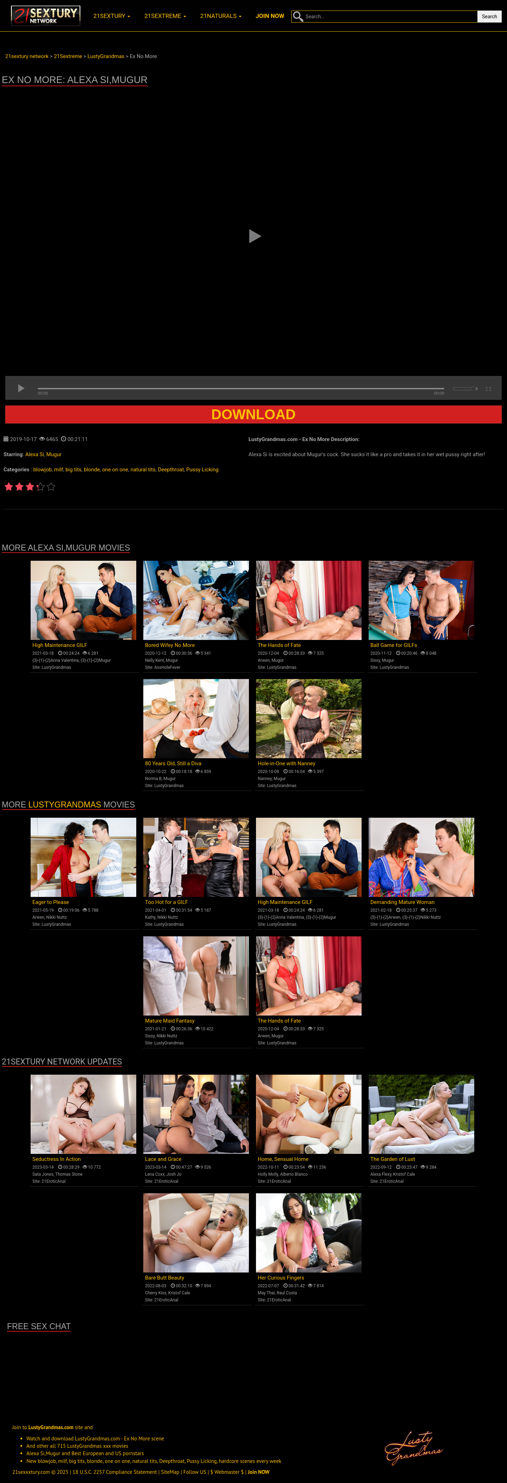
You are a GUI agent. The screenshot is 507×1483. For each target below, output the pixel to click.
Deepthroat (171, 469)
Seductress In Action (56, 1159)
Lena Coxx (154, 1174)
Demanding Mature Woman (402, 902)
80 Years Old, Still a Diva (173, 763)
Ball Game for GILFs (393, 645)
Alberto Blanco (294, 1174)
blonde (92, 469)
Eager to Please (50, 902)
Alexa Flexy (380, 1174)
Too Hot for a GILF (166, 902)
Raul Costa (287, 1292)
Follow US (194, 1472)
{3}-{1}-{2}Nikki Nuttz (421, 917)
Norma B (153, 778)
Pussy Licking (202, 469)
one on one (115, 469)
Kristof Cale (404, 1174)
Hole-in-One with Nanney (286, 763)
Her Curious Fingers (281, 1278)
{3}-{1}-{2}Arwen (385, 917)
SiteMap (170, 1472)
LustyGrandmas (56, 667)
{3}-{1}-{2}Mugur (96, 660)
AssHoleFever (167, 667)
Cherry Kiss (156, 1292)
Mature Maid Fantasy (170, 1021)
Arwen (264, 660)
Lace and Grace (163, 1159)
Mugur (54, 454)
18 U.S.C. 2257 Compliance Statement (115, 1472)
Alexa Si (34, 454)
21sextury (111, 15)
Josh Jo (174, 1174)
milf (58, 469)
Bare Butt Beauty (164, 1278)
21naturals (221, 15)
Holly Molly (268, 1174)
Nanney (265, 778)
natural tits (143, 469)
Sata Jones (43, 1174)
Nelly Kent (154, 660)
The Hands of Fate (279, 645)
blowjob (42, 469)
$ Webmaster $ (227, 1472)
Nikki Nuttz (56, 917)
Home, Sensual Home (283, 1159)
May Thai (266, 1292)
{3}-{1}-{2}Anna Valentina (55, 660)
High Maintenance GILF (59, 645)
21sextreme (165, 15)
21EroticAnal (53, 1181)
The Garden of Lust (392, 1159)
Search (489, 16)
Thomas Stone (69, 1174)
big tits (73, 469)
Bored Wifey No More (170, 645)
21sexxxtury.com (31, 1472)
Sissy (375, 660)
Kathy (150, 917)
